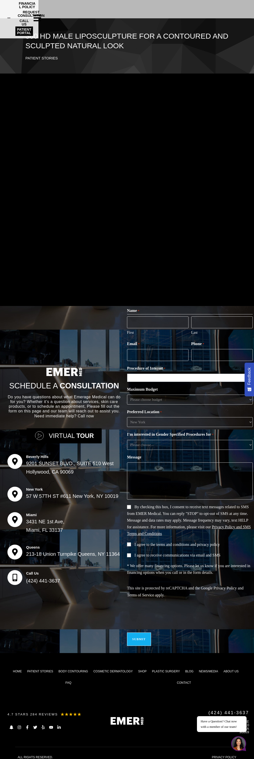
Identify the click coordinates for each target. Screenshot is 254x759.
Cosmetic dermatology (113, 666)
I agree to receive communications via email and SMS (177, 553)
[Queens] (14, 549)
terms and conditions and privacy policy (188, 543)
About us (231, 666)
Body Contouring (73, 666)
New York (34, 487)
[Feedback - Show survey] (249, 379)
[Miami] (14, 517)
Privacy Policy (225, 586)
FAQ (68, 678)
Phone (197, 343)
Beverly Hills (37, 454)
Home (17, 666)
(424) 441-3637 (43, 578)
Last (194, 331)
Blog (189, 666)
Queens (33, 545)
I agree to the (177, 543)
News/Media (208, 666)
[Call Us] (14, 575)
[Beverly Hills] (14, 459)
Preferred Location (144, 410)
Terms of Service (140, 593)
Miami (31, 512)
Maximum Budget (142, 387)
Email (133, 343)
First (130, 331)
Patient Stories (42, 58)
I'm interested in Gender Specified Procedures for (170, 433)
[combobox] (191, 376)
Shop (142, 666)
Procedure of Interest (146, 367)
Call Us (32, 571)
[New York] (14, 491)
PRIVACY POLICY (224, 752)
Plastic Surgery (166, 666)
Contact (184, 678)
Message (134, 455)
